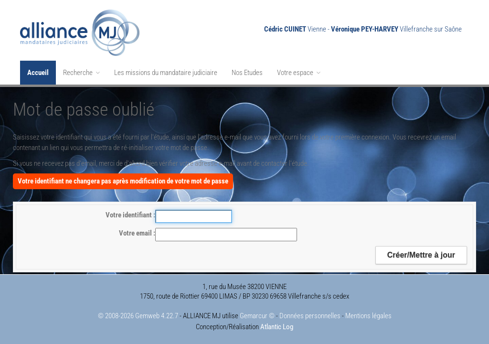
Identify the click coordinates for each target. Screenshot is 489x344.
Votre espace (298, 72)
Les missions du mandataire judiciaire (165, 72)
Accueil (38, 72)
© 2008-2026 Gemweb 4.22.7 (138, 316)
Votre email (136, 233)
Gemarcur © (257, 316)
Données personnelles (309, 316)
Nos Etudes (247, 72)
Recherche (81, 72)
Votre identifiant (129, 215)
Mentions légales (368, 316)
